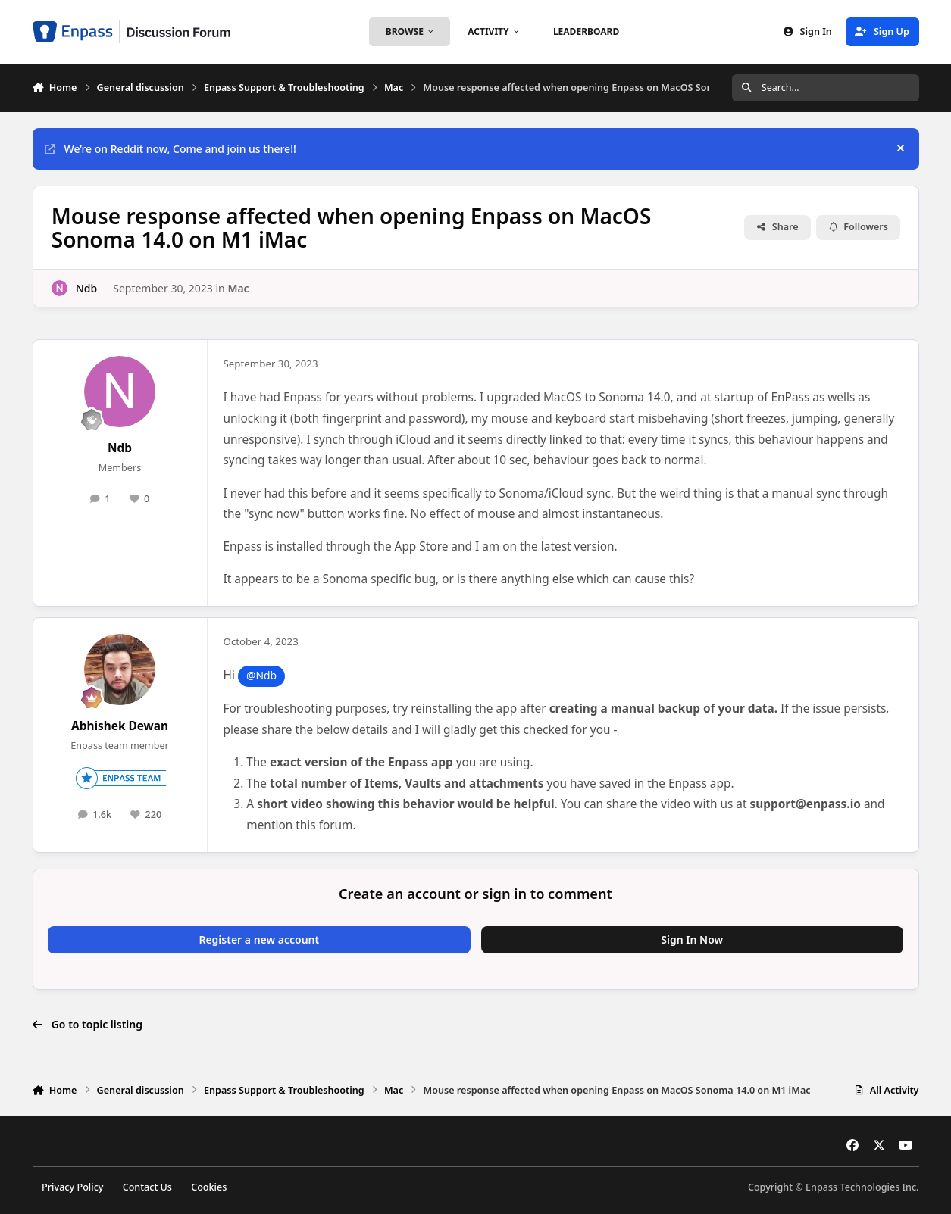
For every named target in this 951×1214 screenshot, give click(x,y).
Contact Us (147, 1187)
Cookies (209, 1187)
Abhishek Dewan (119, 726)
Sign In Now (692, 939)
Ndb (85, 287)
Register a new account (259, 939)
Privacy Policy (72, 1187)
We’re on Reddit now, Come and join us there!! (170, 149)
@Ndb (261, 675)
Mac (238, 287)
